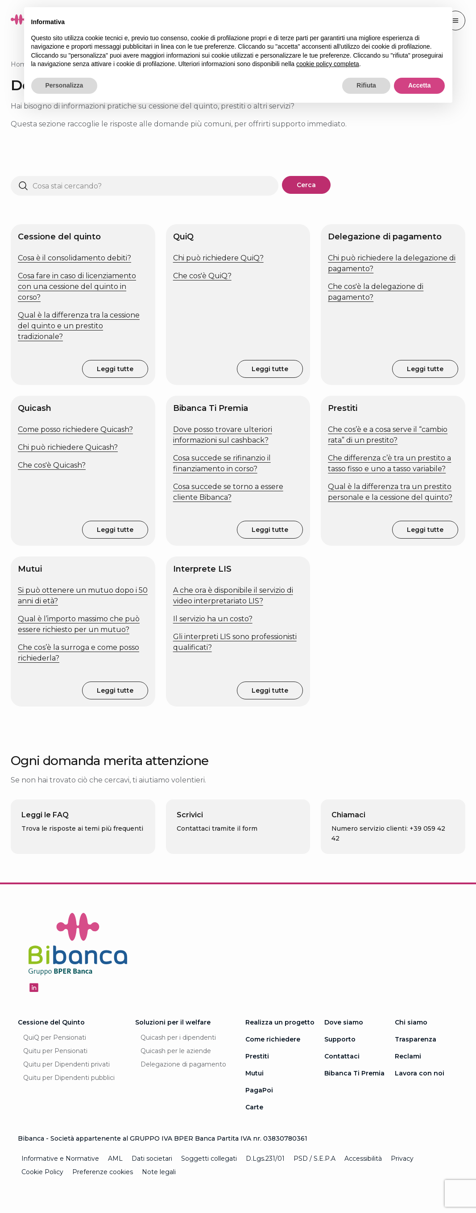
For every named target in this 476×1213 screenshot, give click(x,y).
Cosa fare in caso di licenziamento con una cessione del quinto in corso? (77, 286)
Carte (254, 1107)
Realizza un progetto (280, 1022)
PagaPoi (259, 1090)
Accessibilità (363, 1158)
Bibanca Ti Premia (354, 1073)
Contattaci (342, 1056)
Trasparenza (415, 1039)
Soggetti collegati (209, 1158)
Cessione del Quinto (51, 1022)
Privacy (402, 1158)
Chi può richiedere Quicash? (68, 447)
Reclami (408, 1056)
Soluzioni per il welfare (173, 1022)
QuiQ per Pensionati (54, 1037)
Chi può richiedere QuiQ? (218, 258)
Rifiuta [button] (366, 85)
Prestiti (257, 1056)
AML (115, 1158)
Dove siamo (343, 1022)
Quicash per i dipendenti (178, 1037)
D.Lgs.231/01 (265, 1158)
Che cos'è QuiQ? (202, 276)
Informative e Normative (60, 1158)
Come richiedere (272, 1039)
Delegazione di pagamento (183, 1064)
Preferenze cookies (102, 1172)
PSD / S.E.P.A (314, 1158)
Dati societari (152, 1158)
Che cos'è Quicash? (52, 465)
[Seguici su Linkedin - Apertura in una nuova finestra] (34, 987)
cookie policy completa (327, 63)
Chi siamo (411, 1022)
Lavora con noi (419, 1073)
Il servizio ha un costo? (212, 619)
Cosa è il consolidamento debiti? (74, 258)
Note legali (159, 1172)
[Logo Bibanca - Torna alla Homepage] (78, 946)
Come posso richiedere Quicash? (75, 429)
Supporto (340, 1039)
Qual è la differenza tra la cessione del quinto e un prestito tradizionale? (79, 326)
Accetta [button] (419, 85)
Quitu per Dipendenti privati (66, 1064)
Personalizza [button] (64, 85)
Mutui (254, 1073)
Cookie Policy (42, 1172)
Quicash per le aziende (176, 1051)
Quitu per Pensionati (55, 1051)
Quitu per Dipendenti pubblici (69, 1078)
